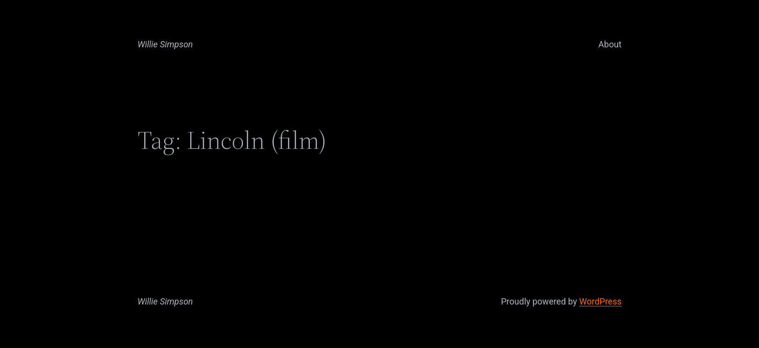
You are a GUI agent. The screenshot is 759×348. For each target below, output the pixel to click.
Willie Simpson (165, 44)
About (610, 44)
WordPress (600, 301)
